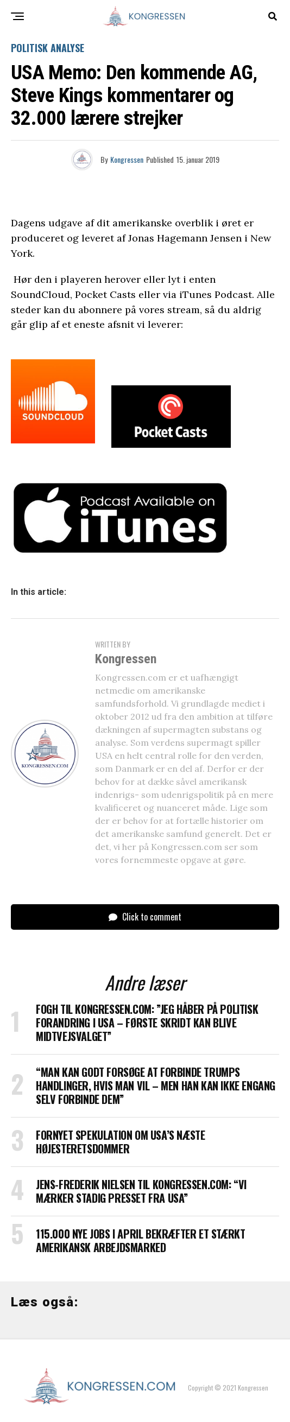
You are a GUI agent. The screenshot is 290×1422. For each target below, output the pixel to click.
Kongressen (126, 159)
